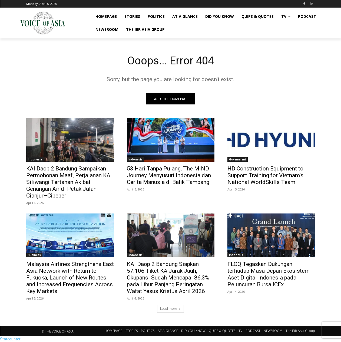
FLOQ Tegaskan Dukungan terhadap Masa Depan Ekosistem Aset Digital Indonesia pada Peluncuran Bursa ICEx (268, 274)
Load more (170, 308)
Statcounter (10, 339)
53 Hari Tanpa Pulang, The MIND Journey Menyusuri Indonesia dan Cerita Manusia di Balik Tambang (169, 175)
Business (34, 255)
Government (237, 159)
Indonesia (35, 159)
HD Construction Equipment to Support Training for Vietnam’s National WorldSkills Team (265, 175)
